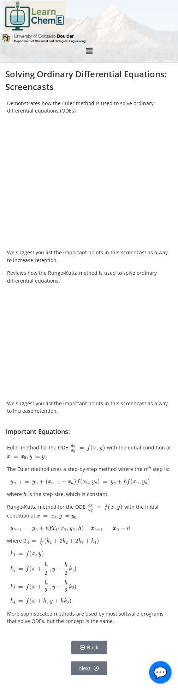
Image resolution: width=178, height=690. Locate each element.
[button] (89, 51)
